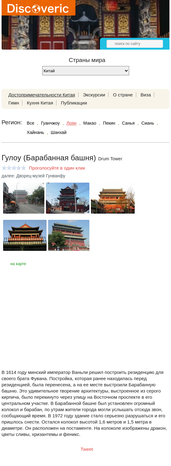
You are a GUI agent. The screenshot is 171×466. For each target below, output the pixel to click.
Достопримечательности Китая (41, 94)
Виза (146, 94)
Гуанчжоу (50, 123)
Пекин (109, 123)
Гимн (13, 102)
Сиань (148, 123)
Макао (89, 123)
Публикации (74, 102)
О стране (123, 94)
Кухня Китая (40, 102)
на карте (18, 263)
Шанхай (59, 132)
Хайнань (35, 132)
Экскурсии (94, 94)
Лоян (71, 123)
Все (30, 123)
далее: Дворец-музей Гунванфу (33, 175)
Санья (128, 123)
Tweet (87, 449)
